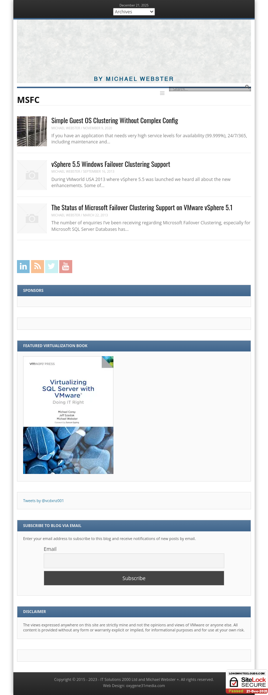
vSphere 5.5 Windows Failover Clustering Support (110, 164)
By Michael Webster (134, 79)
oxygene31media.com (145, 685)
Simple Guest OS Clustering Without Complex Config (114, 120)
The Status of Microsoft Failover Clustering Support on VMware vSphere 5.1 (141, 207)
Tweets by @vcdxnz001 (43, 500)
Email (50, 548)
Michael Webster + (162, 679)
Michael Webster (65, 128)
